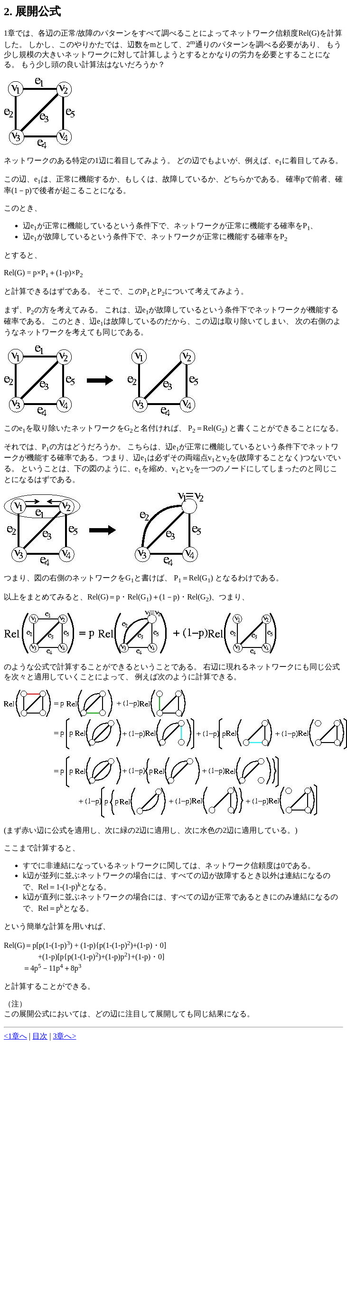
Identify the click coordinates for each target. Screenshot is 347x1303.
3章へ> (64, 1036)
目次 (39, 1036)
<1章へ (15, 1036)
